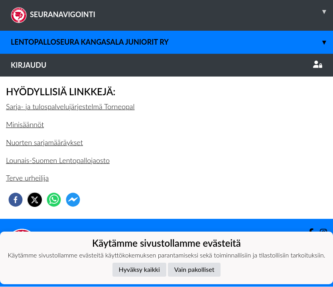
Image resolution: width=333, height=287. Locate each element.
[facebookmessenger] (73, 200)
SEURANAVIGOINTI (172, 11)
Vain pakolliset (194, 269)
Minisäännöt (25, 124)
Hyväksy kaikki (139, 269)
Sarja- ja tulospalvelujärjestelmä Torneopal (70, 106)
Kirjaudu (166, 65)
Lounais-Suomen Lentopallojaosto (58, 160)
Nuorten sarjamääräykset (44, 142)
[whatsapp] (54, 200)
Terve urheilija (27, 177)
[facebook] (15, 200)
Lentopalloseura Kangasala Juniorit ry (172, 42)
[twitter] (35, 200)
